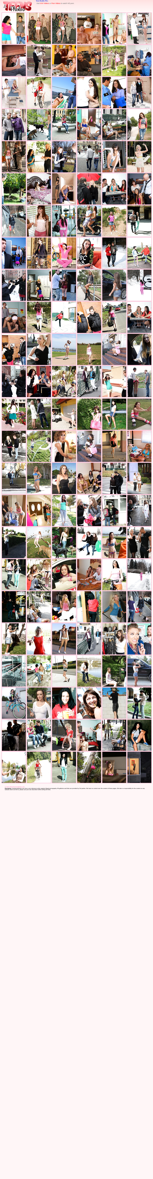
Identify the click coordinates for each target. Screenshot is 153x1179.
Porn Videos (55, 3)
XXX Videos (44, 3)
